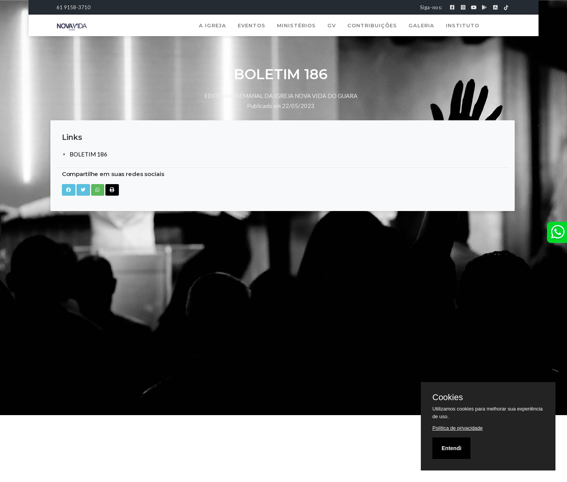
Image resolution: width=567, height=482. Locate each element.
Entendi (451, 448)
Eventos (251, 25)
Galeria (421, 25)
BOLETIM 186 (88, 154)
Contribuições (372, 25)
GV (331, 25)
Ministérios (296, 25)
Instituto (462, 25)
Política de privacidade (457, 428)
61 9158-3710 (73, 7)
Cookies (447, 397)
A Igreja (212, 25)
